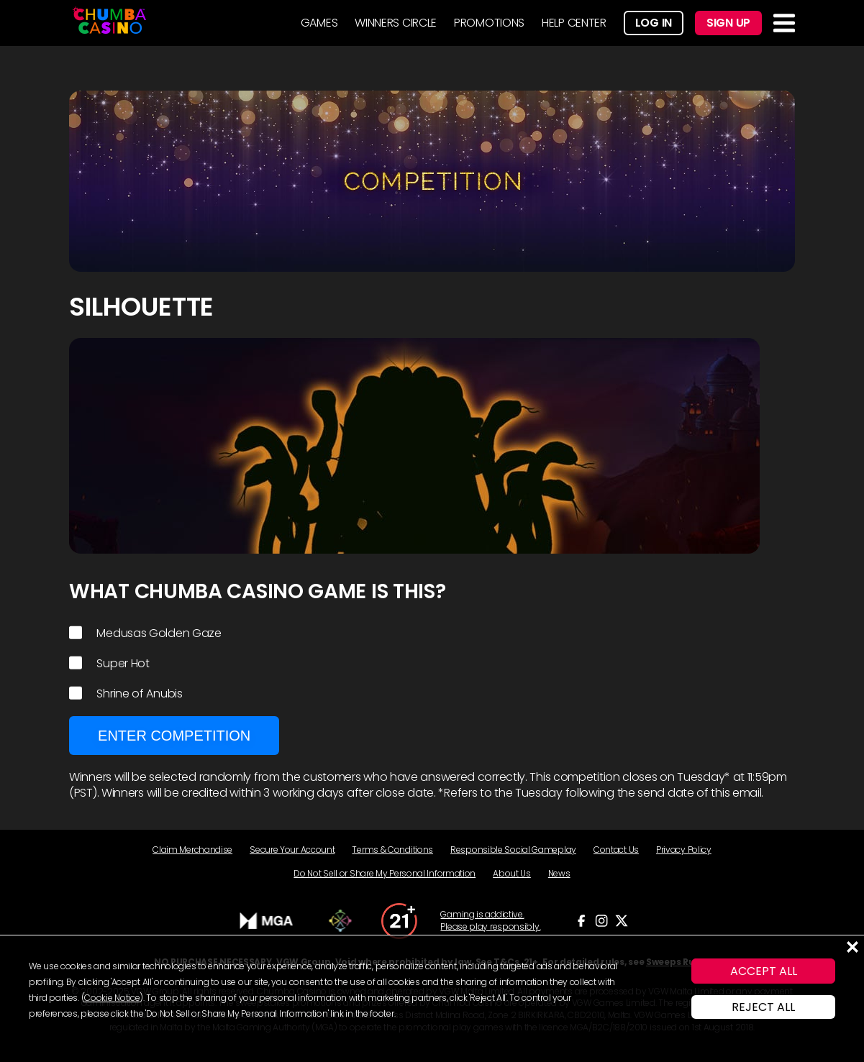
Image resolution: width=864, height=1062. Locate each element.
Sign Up (728, 22)
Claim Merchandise (192, 849)
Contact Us (616, 849)
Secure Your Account (292, 849)
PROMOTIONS (489, 22)
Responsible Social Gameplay (513, 849)
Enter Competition (174, 735)
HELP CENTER (574, 22)
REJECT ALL (763, 1007)
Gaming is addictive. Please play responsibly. (490, 921)
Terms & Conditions (392, 849)
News (559, 873)
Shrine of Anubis (126, 694)
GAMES (319, 22)
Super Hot (109, 664)
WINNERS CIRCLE (396, 22)
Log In (653, 22)
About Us (512, 873)
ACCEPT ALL (763, 971)
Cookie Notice (112, 998)
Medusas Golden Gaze (145, 633)
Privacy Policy (683, 849)
